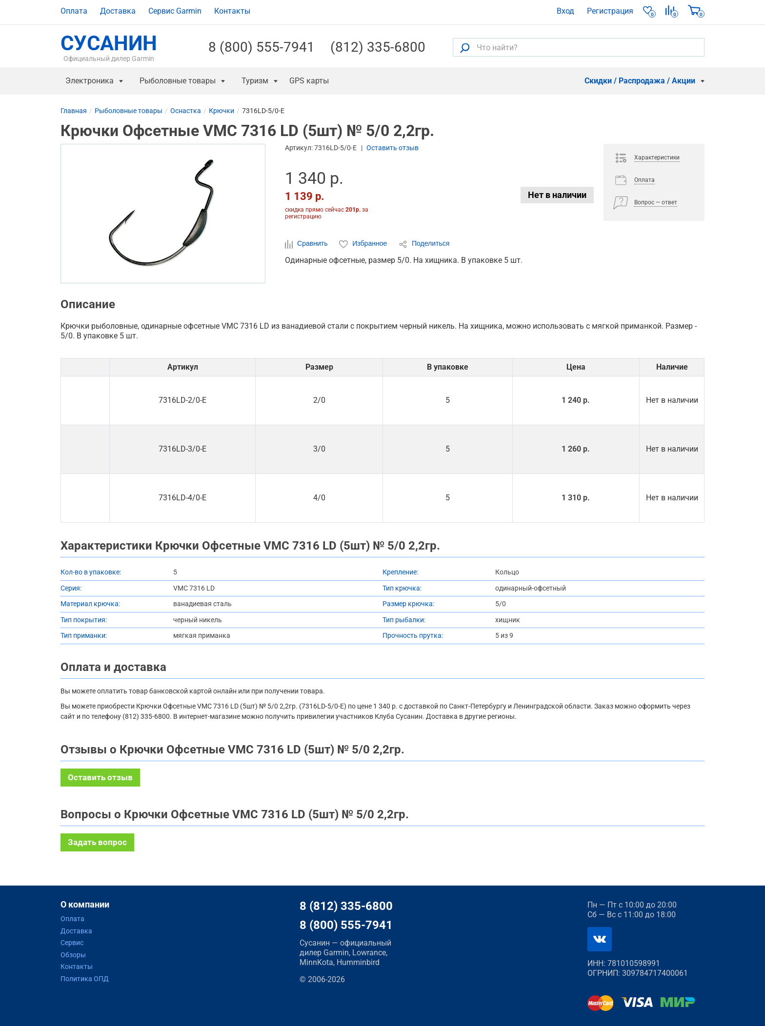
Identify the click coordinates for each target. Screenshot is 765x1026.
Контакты (232, 11)
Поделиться (424, 243)
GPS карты (309, 80)
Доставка (118, 11)
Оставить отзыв (392, 148)
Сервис (71, 943)
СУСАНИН (108, 47)
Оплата (73, 11)
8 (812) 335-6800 (346, 906)
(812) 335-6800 (377, 47)
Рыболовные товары (178, 80)
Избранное (364, 243)
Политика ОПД (84, 979)
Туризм (255, 80)
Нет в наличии (557, 195)
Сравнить (307, 243)
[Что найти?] (579, 47)
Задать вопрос (97, 842)
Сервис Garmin (174, 11)
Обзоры (73, 955)
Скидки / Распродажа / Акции (639, 80)
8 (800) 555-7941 (261, 47)
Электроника (89, 80)
